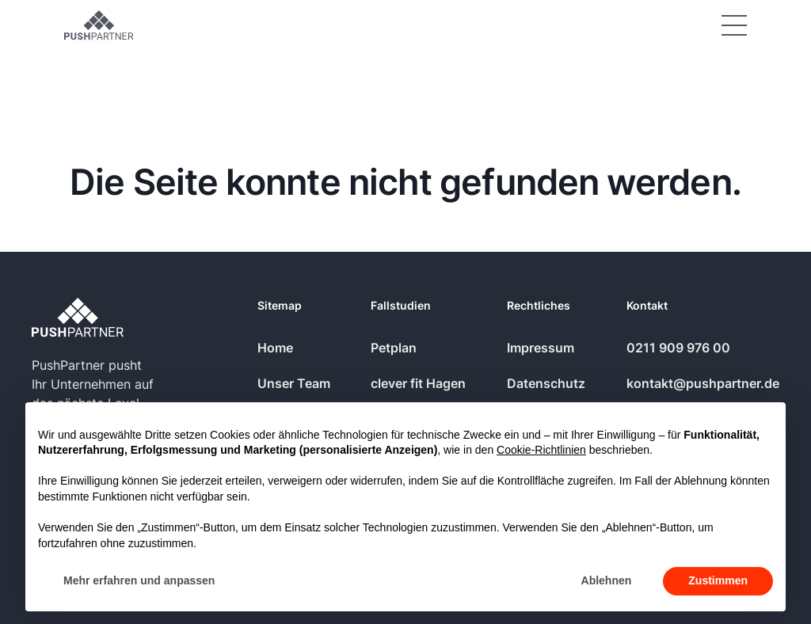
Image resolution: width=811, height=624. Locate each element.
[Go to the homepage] (78, 317)
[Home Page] (98, 25)
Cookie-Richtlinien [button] (541, 449)
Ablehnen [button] (606, 580)
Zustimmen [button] (718, 580)
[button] (734, 25)
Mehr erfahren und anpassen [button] (139, 580)
